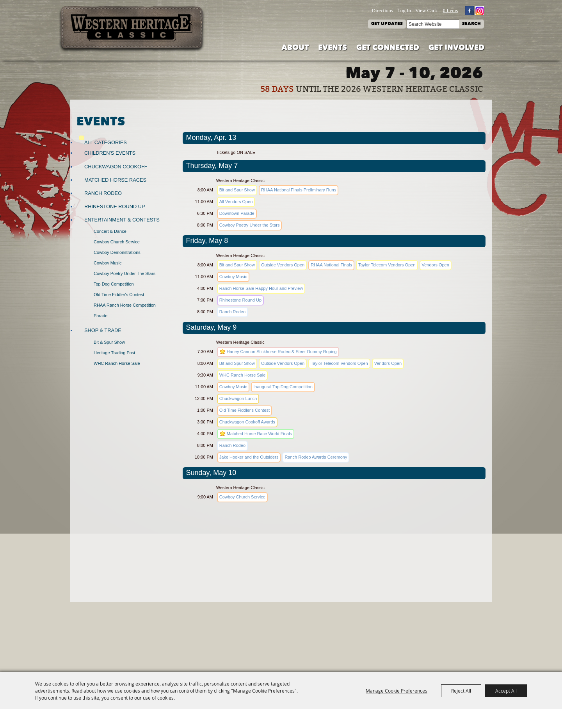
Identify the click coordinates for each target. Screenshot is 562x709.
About (295, 48)
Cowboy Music (108, 263)
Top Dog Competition (114, 284)
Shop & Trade (102, 330)
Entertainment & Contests (122, 220)
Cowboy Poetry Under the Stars (124, 273)
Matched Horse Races (115, 180)
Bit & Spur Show (109, 342)
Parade (100, 315)
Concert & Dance (110, 231)
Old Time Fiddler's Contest (119, 294)
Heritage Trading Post (114, 352)
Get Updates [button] (387, 24)
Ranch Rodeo (103, 193)
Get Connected (387, 48)
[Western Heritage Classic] (132, 29)
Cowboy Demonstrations (117, 252)
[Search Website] (433, 24)
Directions (382, 10)
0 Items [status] (450, 10)
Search (471, 24)
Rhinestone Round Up (114, 206)
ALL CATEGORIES (105, 142)
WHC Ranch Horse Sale (117, 363)
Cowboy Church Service (117, 241)
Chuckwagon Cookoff (116, 167)
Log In (404, 10)
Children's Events (109, 153)
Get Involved (456, 48)
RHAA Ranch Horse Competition (125, 305)
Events (332, 48)
